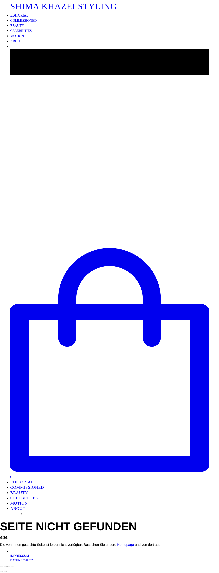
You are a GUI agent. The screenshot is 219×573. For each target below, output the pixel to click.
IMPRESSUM (19, 555)
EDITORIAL (19, 15)
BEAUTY (17, 25)
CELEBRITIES (21, 31)
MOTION (17, 36)
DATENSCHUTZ (21, 560)
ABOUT (16, 41)
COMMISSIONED (23, 20)
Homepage (125, 545)
